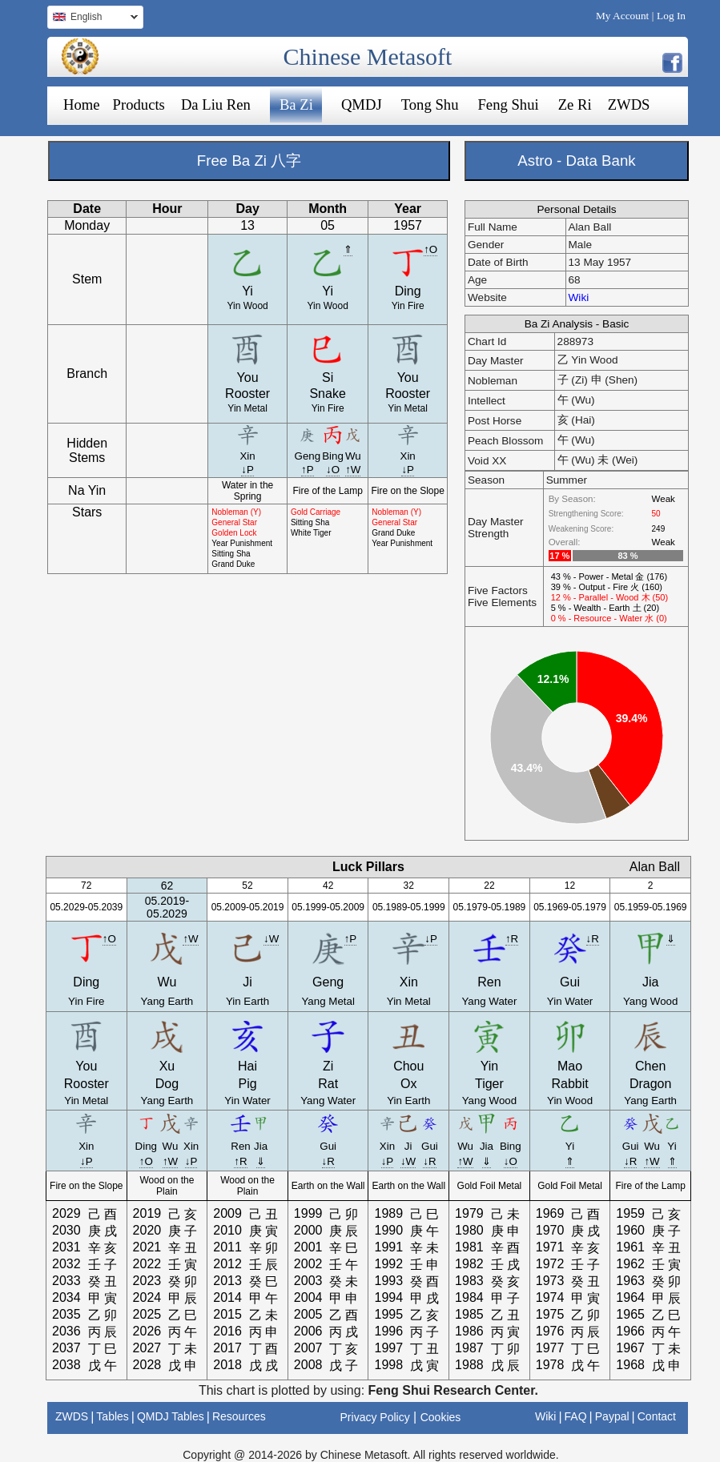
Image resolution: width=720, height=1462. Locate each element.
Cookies (440, 1417)
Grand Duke (233, 564)
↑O (430, 249)
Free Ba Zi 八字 (249, 160)
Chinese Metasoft (368, 56)
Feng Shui (507, 104)
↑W (352, 470)
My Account (622, 16)
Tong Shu (430, 104)
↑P (307, 470)
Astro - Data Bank (576, 160)
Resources (239, 1416)
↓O (333, 470)
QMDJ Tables (170, 1416)
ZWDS (629, 104)
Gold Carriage (315, 512)
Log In (671, 16)
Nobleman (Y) (236, 512)
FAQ (576, 1416)
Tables (112, 1416)
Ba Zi (296, 104)
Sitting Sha (230, 553)
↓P (247, 470)
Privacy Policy (375, 1417)
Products (139, 104)
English (92, 18)
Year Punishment (241, 543)
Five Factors (498, 590)
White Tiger (311, 532)
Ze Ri (575, 104)
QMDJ (361, 104)
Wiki (579, 297)
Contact (657, 1416)
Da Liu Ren (216, 104)
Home (81, 104)
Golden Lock (233, 532)
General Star (234, 522)
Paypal (612, 1416)
